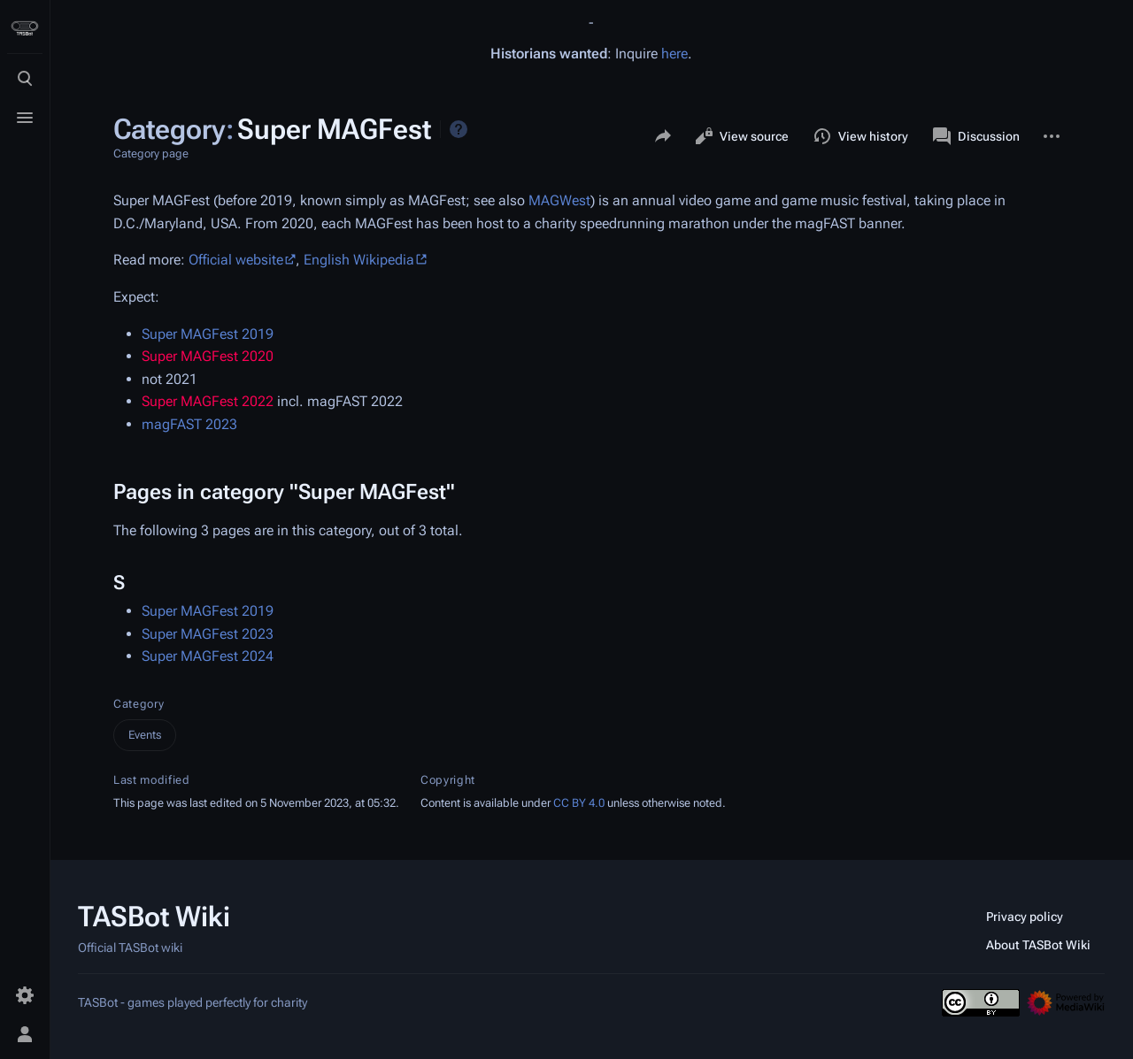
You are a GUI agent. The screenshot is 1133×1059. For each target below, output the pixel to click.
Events (144, 734)
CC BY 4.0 (579, 803)
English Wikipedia (359, 259)
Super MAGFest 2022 (208, 401)
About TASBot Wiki (1038, 945)
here (674, 53)
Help (458, 129)
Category (138, 703)
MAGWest (559, 200)
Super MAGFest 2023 (208, 633)
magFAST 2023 (189, 424)
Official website (236, 259)
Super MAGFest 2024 (208, 656)
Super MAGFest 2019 (208, 334)
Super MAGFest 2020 (208, 356)
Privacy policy (1024, 916)
